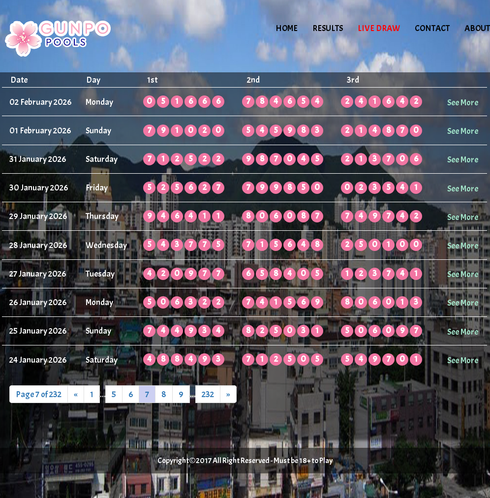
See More (462, 102)
